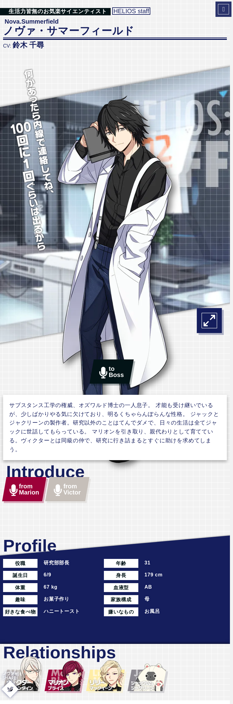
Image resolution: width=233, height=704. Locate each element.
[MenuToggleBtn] (223, 9)
